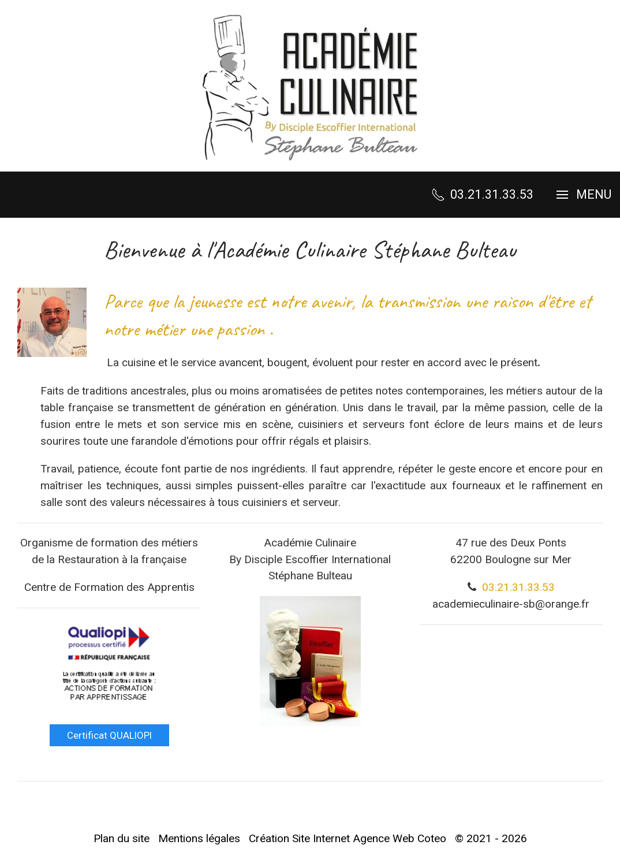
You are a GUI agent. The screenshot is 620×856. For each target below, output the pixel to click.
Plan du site (122, 838)
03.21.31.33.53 (518, 587)
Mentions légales (199, 838)
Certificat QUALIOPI (109, 735)
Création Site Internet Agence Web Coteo (347, 838)
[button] (584, 195)
